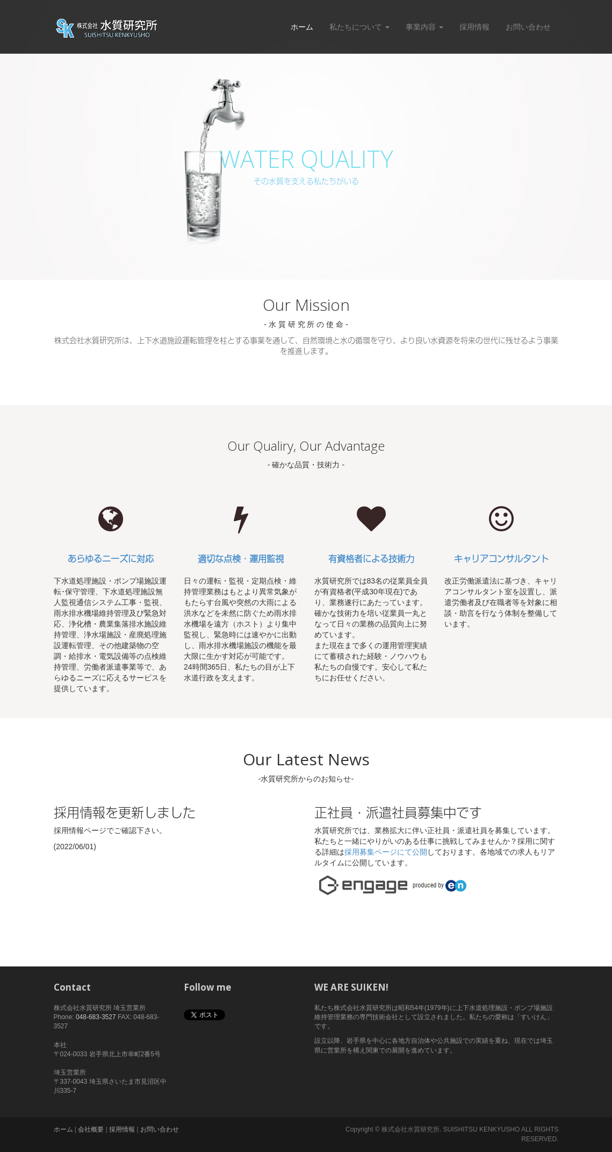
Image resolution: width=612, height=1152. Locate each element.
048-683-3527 (96, 1017)
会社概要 (91, 1129)
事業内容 (424, 27)
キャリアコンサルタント (501, 559)
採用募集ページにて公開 (385, 852)
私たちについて (359, 27)
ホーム (302, 27)
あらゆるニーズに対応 (111, 559)
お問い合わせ (528, 27)
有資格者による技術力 (371, 559)
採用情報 (474, 27)
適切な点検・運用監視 (241, 559)
